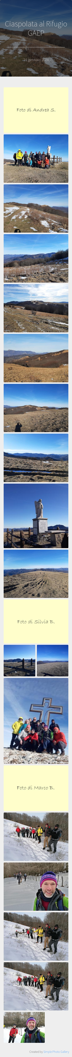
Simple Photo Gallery (56, 1052)
